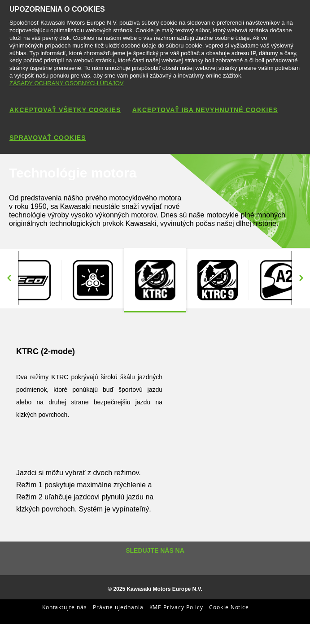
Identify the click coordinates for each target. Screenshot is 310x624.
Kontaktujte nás (64, 607)
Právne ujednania (118, 607)
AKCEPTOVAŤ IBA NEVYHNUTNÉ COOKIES (205, 109)
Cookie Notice (229, 607)
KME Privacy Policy (176, 607)
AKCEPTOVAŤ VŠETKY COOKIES (65, 109)
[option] (92, 280)
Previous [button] (9, 278)
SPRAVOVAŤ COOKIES (47, 137)
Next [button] (301, 278)
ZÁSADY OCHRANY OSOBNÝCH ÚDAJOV (66, 83)
